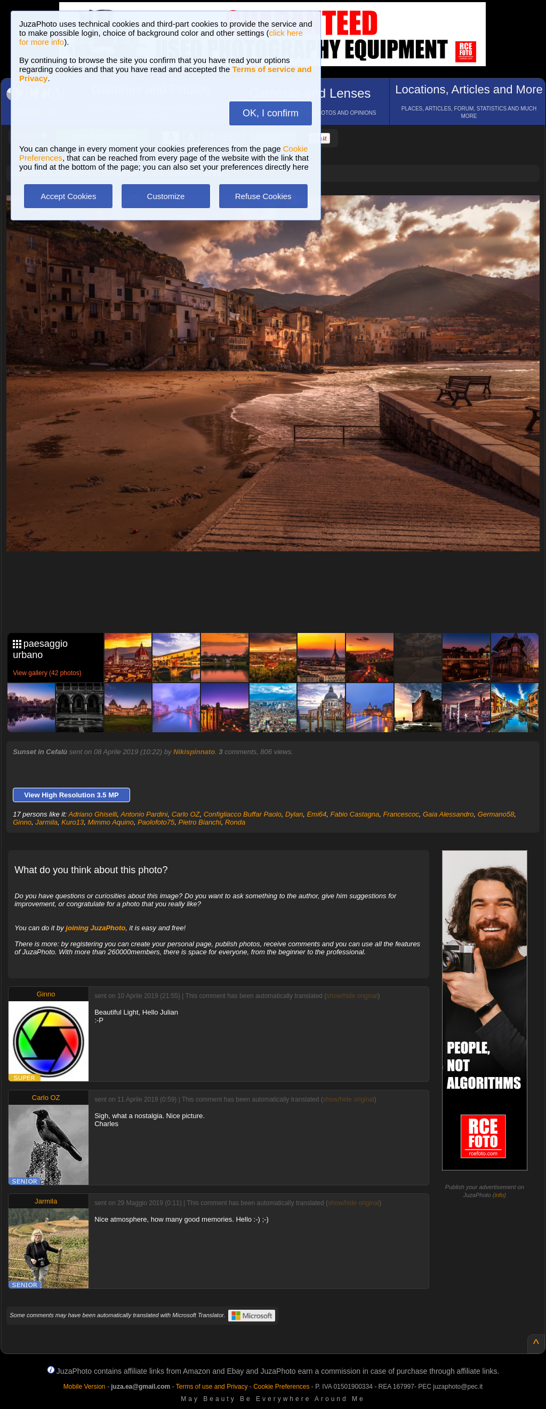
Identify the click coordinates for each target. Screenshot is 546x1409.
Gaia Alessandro (448, 814)
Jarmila (46, 822)
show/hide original (352, 996)
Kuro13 (72, 822)
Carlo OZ (186, 814)
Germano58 (496, 814)
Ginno (22, 822)
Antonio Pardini (144, 814)
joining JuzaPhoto (95, 928)
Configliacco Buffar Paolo (243, 814)
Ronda (235, 822)
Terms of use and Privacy (212, 1386)
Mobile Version (84, 1386)
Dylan (294, 814)
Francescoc (401, 814)
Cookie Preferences (281, 1386)
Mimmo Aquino (110, 822)
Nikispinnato (194, 752)
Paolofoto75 (156, 822)
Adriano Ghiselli (93, 814)
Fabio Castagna (354, 814)
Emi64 (316, 814)
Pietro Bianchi (200, 822)
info (499, 1195)
